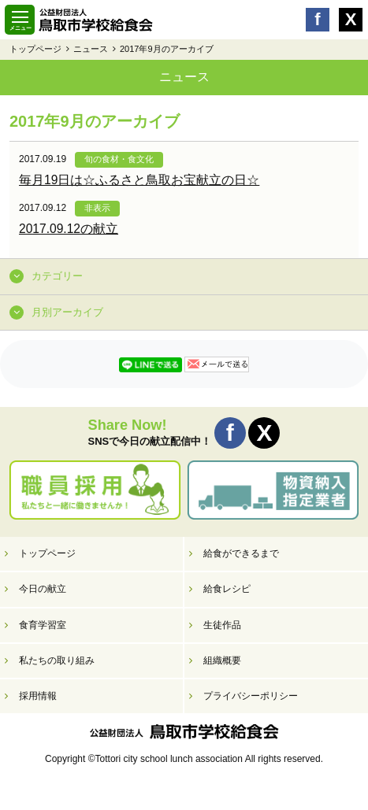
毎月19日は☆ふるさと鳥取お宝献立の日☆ (139, 180)
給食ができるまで (241, 553)
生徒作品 (222, 625)
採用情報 (38, 695)
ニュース (90, 49)
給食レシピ (227, 588)
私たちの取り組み (57, 660)
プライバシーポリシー (250, 695)
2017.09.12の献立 (68, 228)
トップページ (35, 49)
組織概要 (222, 660)
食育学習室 (42, 625)
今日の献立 (42, 588)
